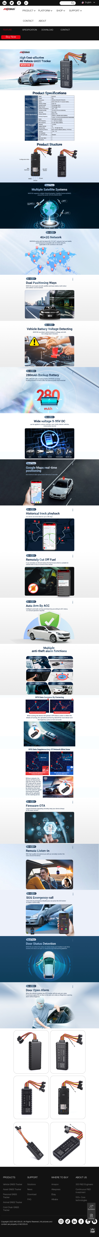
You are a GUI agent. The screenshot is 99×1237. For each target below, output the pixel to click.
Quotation (91, 1207)
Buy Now (11, 37)
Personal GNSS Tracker (10, 1196)
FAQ (29, 1200)
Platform (45, 11)
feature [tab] (7, 30)
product (29, 11)
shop (60, 11)
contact (28, 21)
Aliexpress (55, 1190)
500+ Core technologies (81, 1199)
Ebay (53, 1195)
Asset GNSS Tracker (12, 1190)
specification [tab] (29, 30)
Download (31, 1195)
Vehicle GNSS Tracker (12, 1185)
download (47, 30)
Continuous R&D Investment (83, 1191)
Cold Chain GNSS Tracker (11, 1209)
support (75, 11)
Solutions (31, 1185)
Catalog (91, 1216)
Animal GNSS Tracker (12, 1203)
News (29, 1190)
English (88, 2)
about (42, 21)
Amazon (55, 1185)
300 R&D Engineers (84, 1185)
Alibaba (54, 1200)
